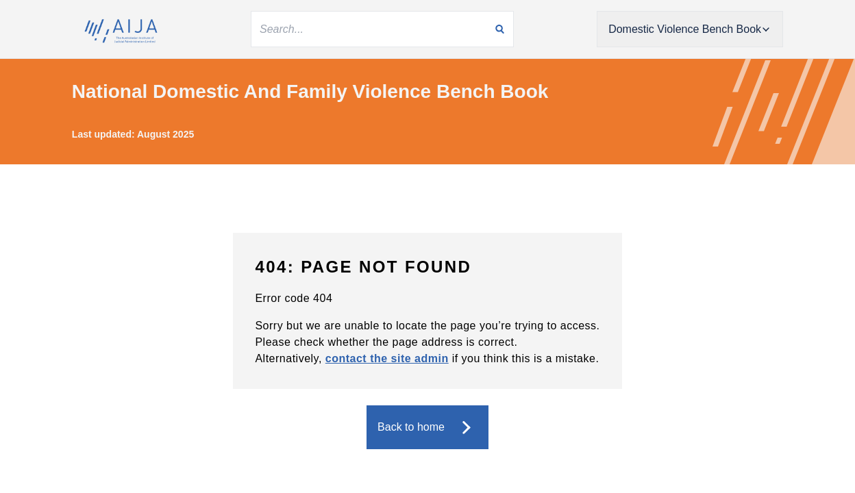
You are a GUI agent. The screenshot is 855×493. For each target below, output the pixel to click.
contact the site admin (387, 358)
